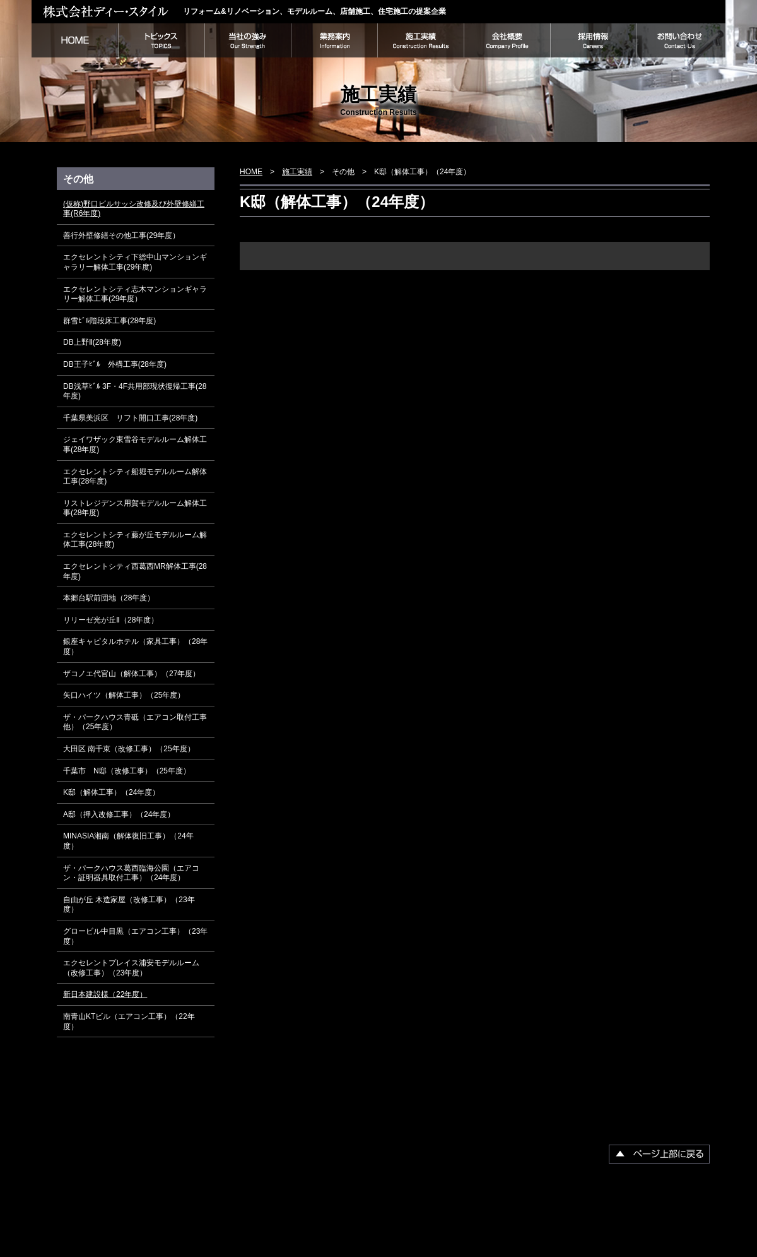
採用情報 (593, 40)
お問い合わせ (681, 40)
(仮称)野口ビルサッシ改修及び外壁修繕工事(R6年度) (133, 209)
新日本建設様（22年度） (105, 994)
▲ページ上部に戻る (659, 1154)
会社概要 (507, 40)
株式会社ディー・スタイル (107, 11)
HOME (75, 40)
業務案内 (334, 40)
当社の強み (247, 40)
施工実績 (420, 40)
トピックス (161, 40)
